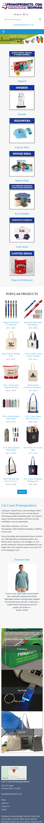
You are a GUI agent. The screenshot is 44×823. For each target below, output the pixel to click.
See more (22, 492)
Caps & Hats (22, 147)
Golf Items (22, 246)
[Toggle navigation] (3, 31)
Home (3, 800)
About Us (4, 803)
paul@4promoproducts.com (23, 25)
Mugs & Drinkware (22, 280)
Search (3, 809)
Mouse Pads (22, 180)
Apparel (22, 80)
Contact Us (5, 806)
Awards (22, 114)
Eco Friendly (22, 213)
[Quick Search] (19, 19)
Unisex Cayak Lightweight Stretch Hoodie (22, 594)
